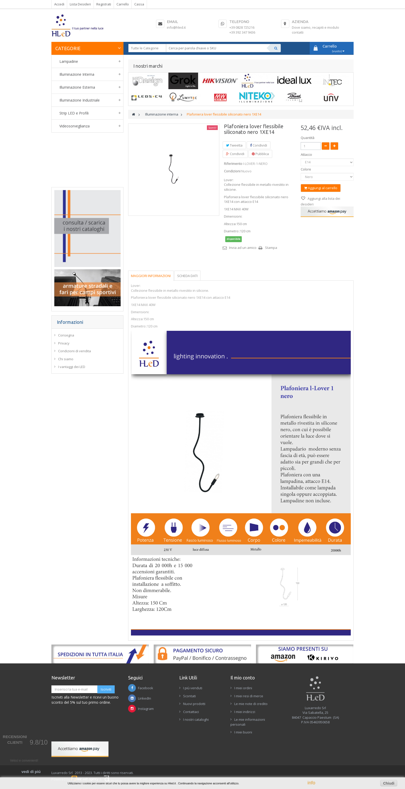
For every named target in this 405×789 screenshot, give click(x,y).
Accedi (59, 4)
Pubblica (260, 153)
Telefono (239, 21)
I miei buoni (243, 732)
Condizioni (232, 171)
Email (172, 21)
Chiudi (388, 783)
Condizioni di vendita (74, 351)
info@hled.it (176, 27)
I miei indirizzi (244, 711)
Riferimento (233, 163)
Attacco (307, 154)
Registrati (103, 4)
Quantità (307, 137)
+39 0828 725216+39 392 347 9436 (242, 30)
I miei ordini (243, 688)
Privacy (63, 343)
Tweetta (234, 145)
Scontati (189, 696)
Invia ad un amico (242, 247)
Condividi (258, 145)
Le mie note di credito (251, 703)
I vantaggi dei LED (71, 366)
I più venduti (192, 688)
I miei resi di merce (248, 696)
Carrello (122, 4)
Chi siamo (65, 359)
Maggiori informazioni (151, 275)
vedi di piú (31, 771)
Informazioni (70, 322)
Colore (306, 169)
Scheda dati (187, 275)
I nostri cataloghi (196, 719)
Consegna (66, 335)
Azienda (300, 21)
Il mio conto (242, 677)
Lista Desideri (80, 4)
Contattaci (191, 711)
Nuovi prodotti (194, 703)
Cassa (139, 4)
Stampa (271, 247)
